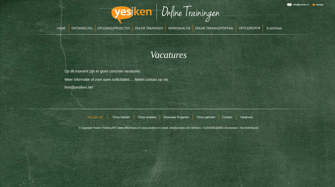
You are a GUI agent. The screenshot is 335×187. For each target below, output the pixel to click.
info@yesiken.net (179, 127)
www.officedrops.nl (128, 127)
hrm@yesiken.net (79, 87)
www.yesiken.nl (150, 127)
